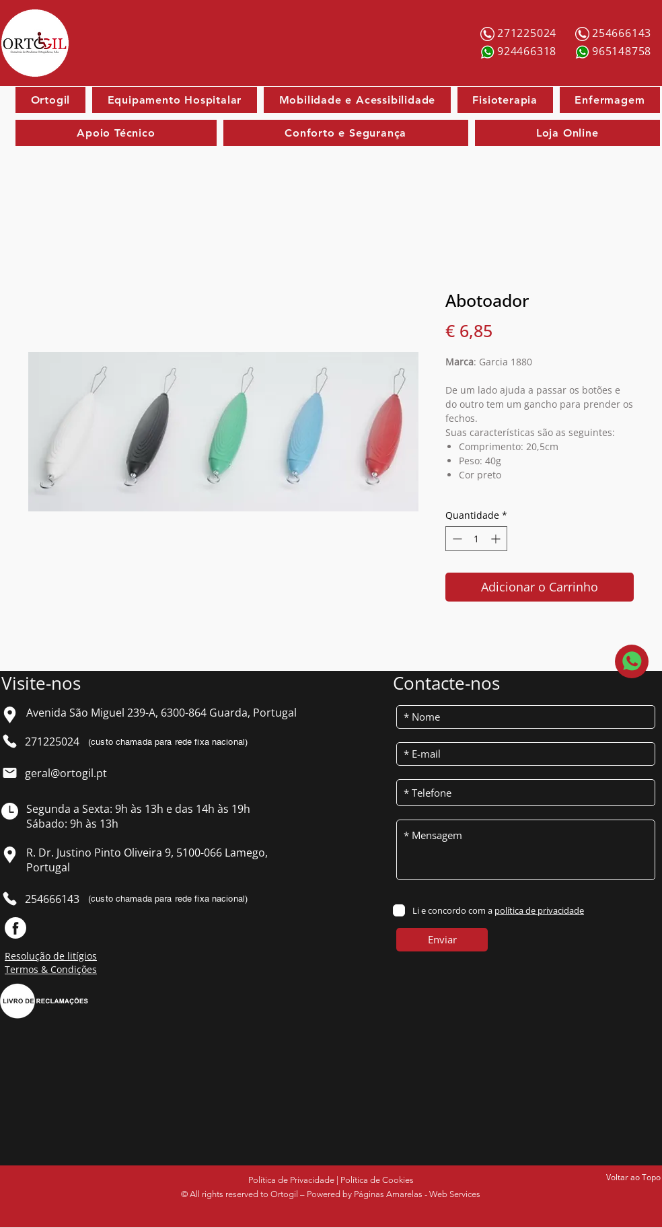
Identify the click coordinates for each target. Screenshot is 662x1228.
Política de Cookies (377, 1180)
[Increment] (496, 538)
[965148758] (623, 51)
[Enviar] (442, 939)
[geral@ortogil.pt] (71, 773)
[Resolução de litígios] (63, 956)
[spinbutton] (476, 538)
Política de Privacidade (291, 1180)
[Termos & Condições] (63, 969)
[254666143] (623, 33)
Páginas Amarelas (388, 1194)
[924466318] (528, 51)
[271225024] (528, 33)
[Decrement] (455, 538)
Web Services (454, 1194)
